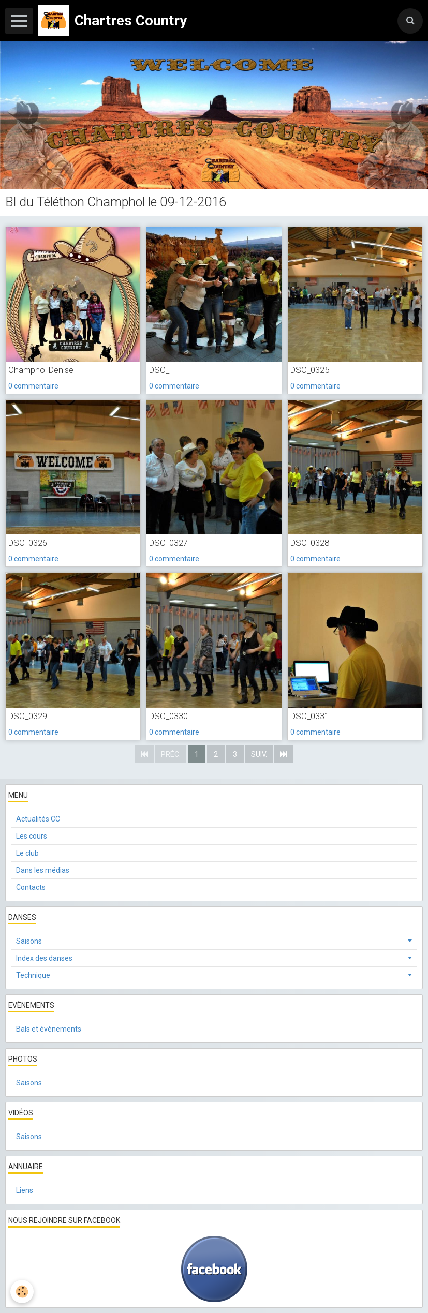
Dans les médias (42, 870)
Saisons (29, 941)
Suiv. (259, 754)
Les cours (31, 836)
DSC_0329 (27, 716)
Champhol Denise (40, 370)
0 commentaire (33, 386)
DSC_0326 (27, 543)
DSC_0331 (309, 716)
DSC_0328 (309, 543)
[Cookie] (22, 1291)
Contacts (31, 887)
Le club (27, 853)
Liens (24, 1190)
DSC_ (159, 370)
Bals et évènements (48, 1029)
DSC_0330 (168, 716)
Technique (33, 975)
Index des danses (44, 958)
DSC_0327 (168, 543)
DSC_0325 (309, 370)
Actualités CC (38, 819)
